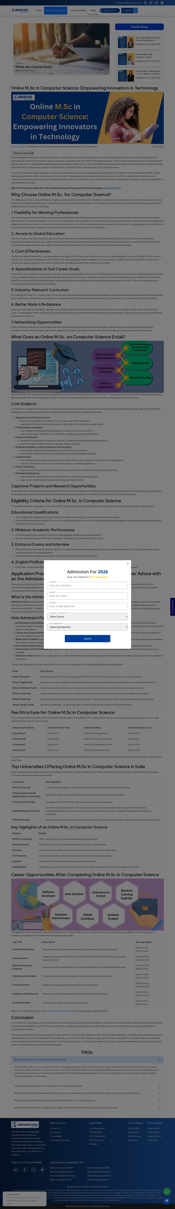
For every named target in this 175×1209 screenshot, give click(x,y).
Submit (87, 638)
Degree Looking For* (59, 613)
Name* (53, 582)
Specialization (56, 623)
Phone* (53, 602)
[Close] (128, 563)
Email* (53, 592)
